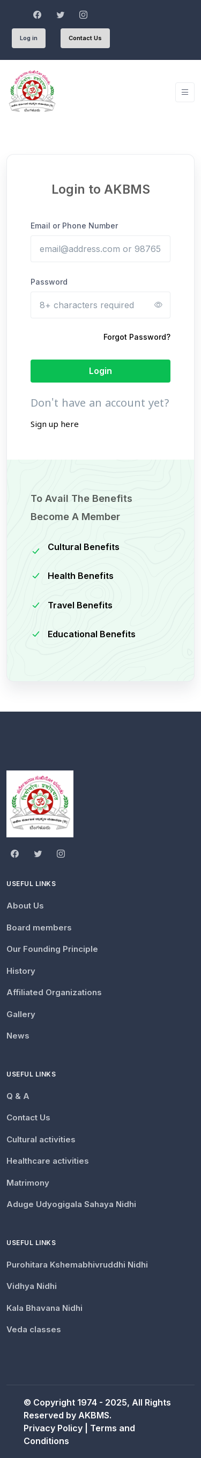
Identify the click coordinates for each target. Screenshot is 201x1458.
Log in (29, 38)
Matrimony (27, 1183)
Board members (39, 927)
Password (49, 281)
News (17, 1035)
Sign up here (55, 426)
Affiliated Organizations (54, 992)
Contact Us (85, 38)
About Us (25, 905)
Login (100, 370)
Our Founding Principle (52, 949)
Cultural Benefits (84, 546)
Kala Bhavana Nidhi (44, 1308)
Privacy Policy (53, 1428)
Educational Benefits (92, 634)
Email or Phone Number (74, 225)
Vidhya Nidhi (31, 1286)
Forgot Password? (136, 336)
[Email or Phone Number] (100, 248)
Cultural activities (41, 1139)
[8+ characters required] (100, 305)
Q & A (17, 1096)
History (20, 971)
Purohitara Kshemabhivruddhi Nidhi (77, 1264)
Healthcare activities (47, 1161)
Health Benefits (81, 575)
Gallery (20, 1014)
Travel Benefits (80, 605)
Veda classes (33, 1329)
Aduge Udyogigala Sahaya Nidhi (71, 1204)
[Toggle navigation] (185, 92)
